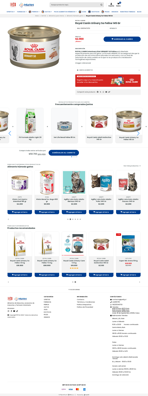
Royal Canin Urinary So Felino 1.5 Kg (19, 262)
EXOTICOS (95, 12)
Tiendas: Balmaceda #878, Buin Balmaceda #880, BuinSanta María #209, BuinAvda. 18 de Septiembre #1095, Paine (124, 310)
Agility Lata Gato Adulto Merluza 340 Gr (74, 200)
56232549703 (116, 304)
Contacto (80, 299)
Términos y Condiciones (86, 302)
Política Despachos (84, 304)
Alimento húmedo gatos (75, 16)
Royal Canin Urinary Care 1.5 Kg (74, 262)
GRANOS (114, 12)
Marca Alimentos (85, 70)
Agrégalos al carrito (63, 153)
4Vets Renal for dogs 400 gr (47, 200)
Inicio (37, 16)
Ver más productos (132, 166)
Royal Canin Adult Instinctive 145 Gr (101, 262)
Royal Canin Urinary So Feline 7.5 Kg (46, 262)
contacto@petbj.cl (118, 299)
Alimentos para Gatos (56, 16)
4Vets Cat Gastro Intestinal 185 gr (19, 200)
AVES (84, 12)
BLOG (139, 12)
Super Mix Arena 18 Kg (128, 261)
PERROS (35, 12)
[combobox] (77, 4)
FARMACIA (22, 12)
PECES (107, 12)
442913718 (115, 302)
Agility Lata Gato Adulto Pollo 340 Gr (101, 200)
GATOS (48, 12)
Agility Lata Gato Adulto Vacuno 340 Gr (128, 200)
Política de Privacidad (85, 307)
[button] (109, 92)
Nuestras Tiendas (127, 12)
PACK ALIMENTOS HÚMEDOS (65, 12)
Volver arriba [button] (74, 289)
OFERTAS (11, 12)
